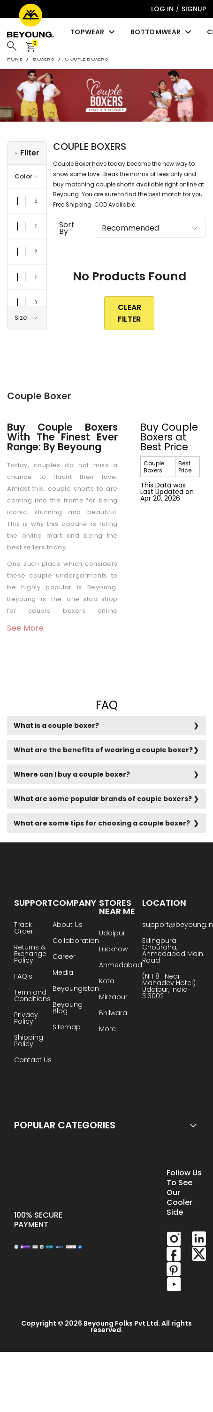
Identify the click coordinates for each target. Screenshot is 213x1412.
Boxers (43, 58)
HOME (15, 58)
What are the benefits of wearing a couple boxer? (103, 750)
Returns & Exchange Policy (30, 954)
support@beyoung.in (177, 925)
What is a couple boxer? (56, 725)
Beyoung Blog (68, 1008)
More (107, 1030)
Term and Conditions (32, 996)
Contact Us (33, 1061)
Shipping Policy (28, 1041)
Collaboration (76, 941)
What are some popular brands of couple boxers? (103, 798)
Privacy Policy (26, 1018)
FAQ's (23, 977)
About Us (68, 925)
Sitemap (67, 1028)
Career (64, 957)
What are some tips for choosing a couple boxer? (102, 823)
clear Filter (129, 313)
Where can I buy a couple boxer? (72, 774)
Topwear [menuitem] (93, 32)
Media (63, 973)
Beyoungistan (76, 989)
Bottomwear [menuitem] (161, 32)
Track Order (23, 928)
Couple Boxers (86, 58)
